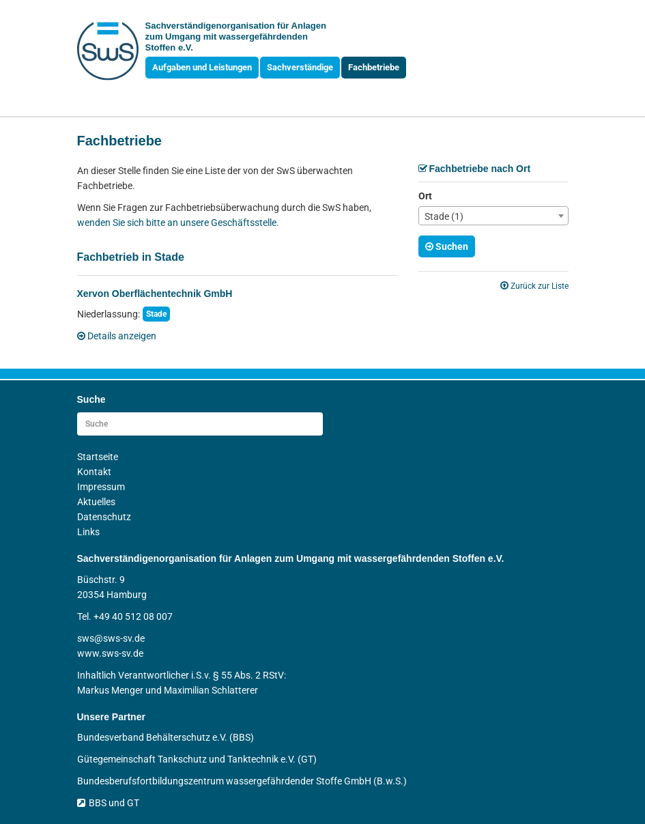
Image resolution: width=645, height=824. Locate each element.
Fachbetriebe (373, 67)
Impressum (101, 486)
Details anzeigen (116, 335)
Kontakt (94, 471)
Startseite (97, 456)
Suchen (446, 246)
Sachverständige (300, 67)
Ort (425, 195)
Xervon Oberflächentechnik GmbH (155, 293)
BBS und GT (108, 802)
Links (88, 531)
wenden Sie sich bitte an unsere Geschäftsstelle (176, 222)
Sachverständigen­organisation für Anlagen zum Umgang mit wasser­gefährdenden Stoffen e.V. (235, 36)
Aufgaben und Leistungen (202, 67)
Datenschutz (104, 516)
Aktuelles (96, 501)
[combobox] (493, 215)
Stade (156, 314)
